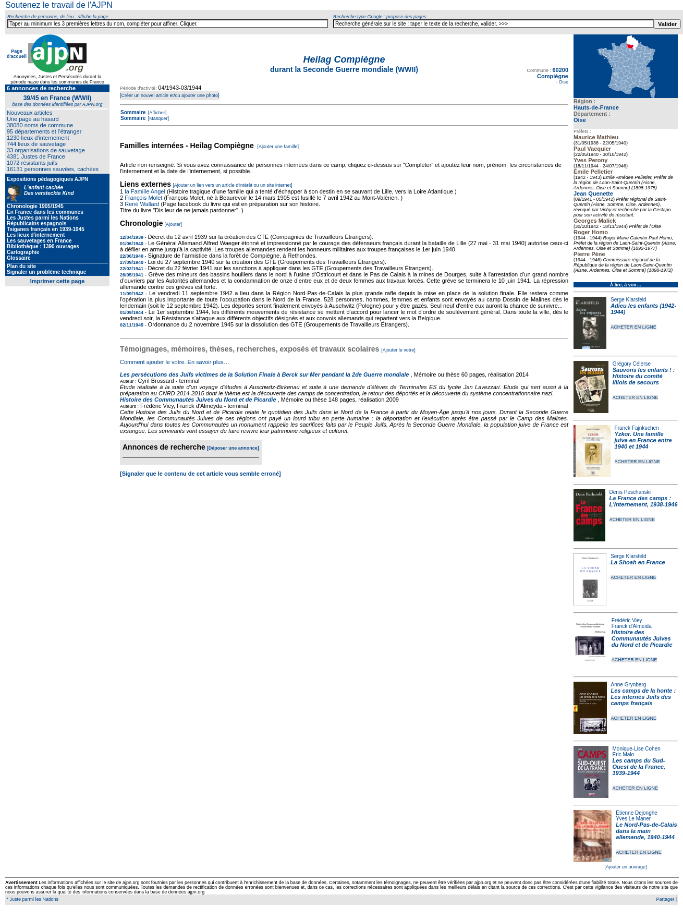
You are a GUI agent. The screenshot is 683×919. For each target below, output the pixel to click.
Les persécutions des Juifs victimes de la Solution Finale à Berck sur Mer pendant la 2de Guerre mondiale (265, 374)
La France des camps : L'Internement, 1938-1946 (643, 501)
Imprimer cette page (57, 281)
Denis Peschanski (630, 492)
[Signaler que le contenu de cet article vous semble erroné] (200, 473)
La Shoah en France (638, 562)
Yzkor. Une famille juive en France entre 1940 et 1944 (643, 440)
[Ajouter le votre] (398, 350)
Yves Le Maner (633, 818)
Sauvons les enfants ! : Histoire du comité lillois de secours (644, 376)
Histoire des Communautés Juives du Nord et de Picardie (642, 638)
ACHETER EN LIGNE (633, 327)
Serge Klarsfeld (628, 300)
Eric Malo (624, 754)
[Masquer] (158, 118)
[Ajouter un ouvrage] (625, 866)
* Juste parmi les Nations (31, 899)
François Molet (143, 198)
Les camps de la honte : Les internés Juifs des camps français (643, 696)
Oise (580, 120)
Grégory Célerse (632, 364)
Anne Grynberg (629, 684)
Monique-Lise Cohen (637, 749)
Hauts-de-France (596, 107)
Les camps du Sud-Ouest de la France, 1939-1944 (639, 766)
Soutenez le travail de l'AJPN (59, 5)
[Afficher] (156, 112)
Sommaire (132, 112)
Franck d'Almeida (632, 626)
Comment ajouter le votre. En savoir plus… (174, 362)
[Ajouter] (173, 224)
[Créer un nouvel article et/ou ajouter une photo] (169, 95)
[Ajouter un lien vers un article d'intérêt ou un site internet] (232, 185)
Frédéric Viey (627, 620)
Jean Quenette (593, 193)
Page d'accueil (17, 54)
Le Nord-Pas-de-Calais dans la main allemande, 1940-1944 (646, 830)
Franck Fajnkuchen (637, 428)
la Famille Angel (145, 191)
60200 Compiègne (552, 73)
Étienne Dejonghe (636, 813)
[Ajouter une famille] (278, 146)
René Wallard (142, 204)
